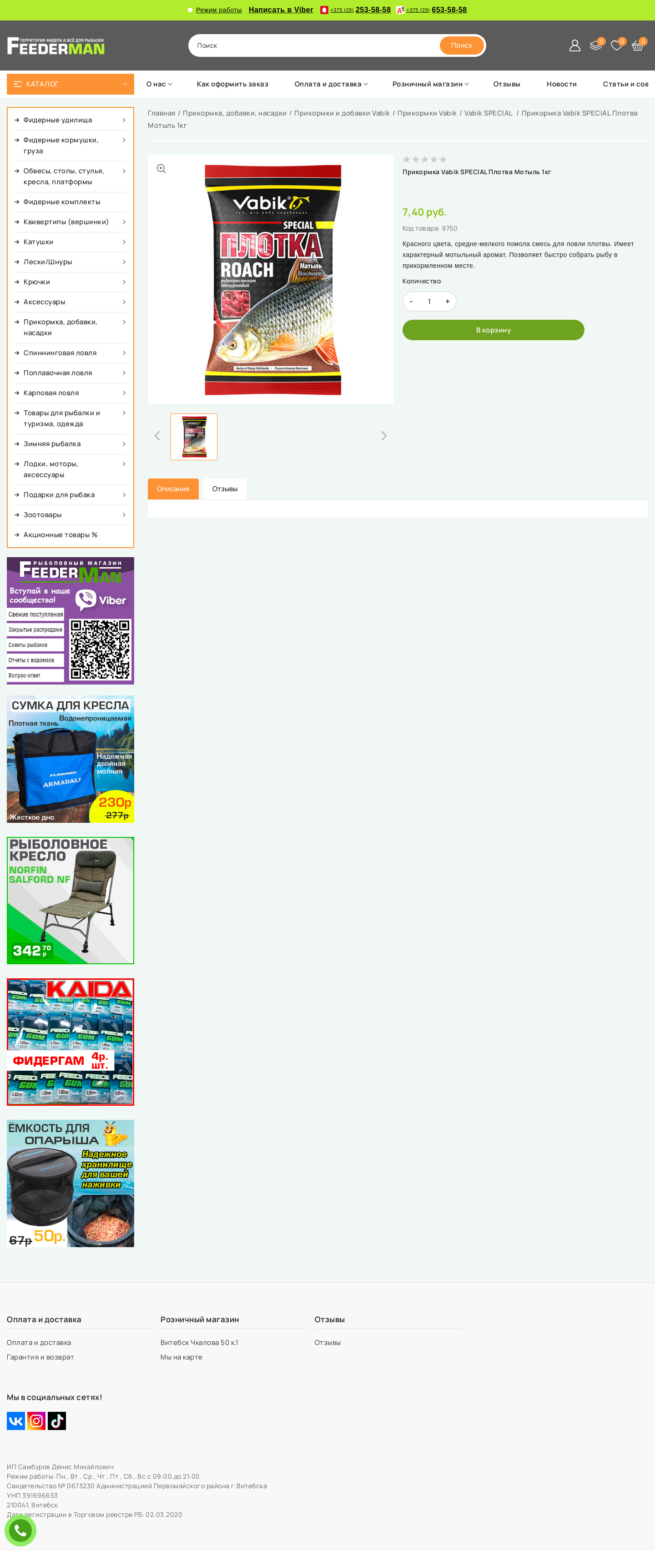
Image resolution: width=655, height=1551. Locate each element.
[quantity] (429, 301)
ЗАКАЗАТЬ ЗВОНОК (22, 1530)
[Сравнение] (596, 45)
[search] (462, 45)
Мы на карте (182, 1357)
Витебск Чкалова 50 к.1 (200, 1342)
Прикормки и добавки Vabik (342, 113)
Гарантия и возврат (41, 1357)
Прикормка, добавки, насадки (235, 113)
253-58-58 (355, 10)
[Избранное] (617, 45)
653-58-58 (431, 10)
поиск (207, 45)
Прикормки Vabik (427, 113)
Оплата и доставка (40, 1342)
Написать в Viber (281, 10)
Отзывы (329, 1342)
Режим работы (215, 10)
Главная (162, 113)
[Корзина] (638, 45)
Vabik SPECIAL (489, 113)
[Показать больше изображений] (161, 169)
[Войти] (575, 45)
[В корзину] (493, 330)
